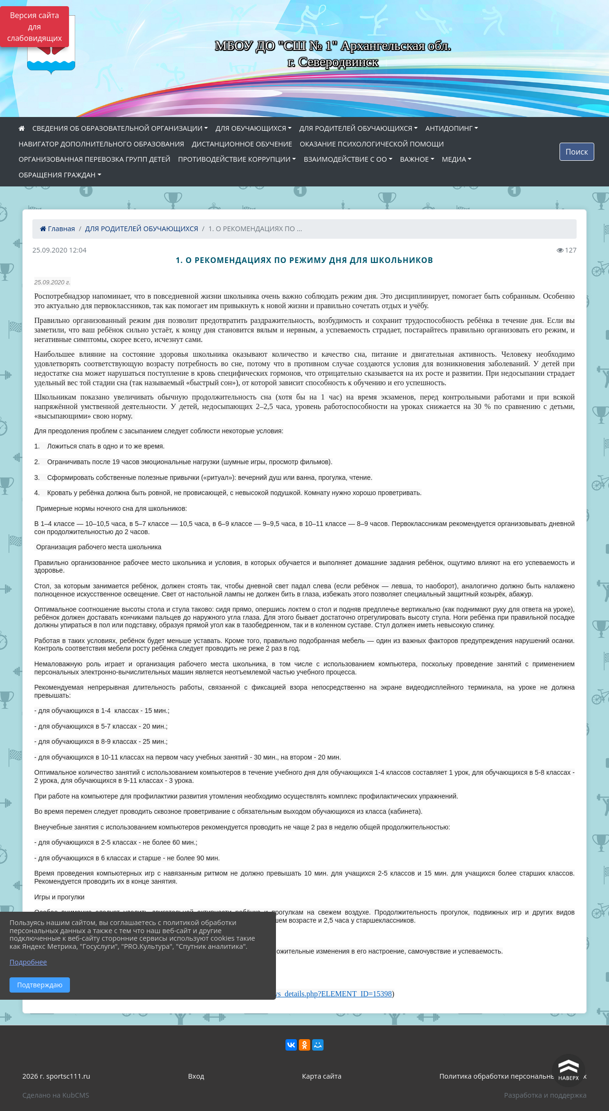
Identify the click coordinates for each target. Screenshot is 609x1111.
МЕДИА (454, 159)
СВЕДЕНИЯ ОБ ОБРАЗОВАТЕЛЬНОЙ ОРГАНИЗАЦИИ (117, 128)
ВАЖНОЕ (414, 159)
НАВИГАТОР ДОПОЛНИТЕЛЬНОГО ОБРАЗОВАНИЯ (101, 143)
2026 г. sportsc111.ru (56, 1076)
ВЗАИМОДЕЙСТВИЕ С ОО (345, 159)
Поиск (577, 151)
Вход (196, 1076)
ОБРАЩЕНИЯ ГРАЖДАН (57, 174)
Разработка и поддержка (545, 1095)
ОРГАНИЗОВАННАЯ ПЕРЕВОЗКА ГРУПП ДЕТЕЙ (94, 159)
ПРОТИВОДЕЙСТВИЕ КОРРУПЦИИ (234, 159)
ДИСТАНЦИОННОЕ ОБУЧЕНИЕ (242, 143)
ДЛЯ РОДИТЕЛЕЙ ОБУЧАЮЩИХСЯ (356, 128)
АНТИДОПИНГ (448, 128)
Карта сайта (322, 1076)
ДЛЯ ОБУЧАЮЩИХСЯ (251, 128)
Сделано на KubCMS (55, 1095)
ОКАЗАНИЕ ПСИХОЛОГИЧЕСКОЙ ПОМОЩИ (372, 143)
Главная (57, 228)
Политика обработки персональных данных (513, 1076)
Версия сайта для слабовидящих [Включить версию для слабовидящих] (34, 26)
